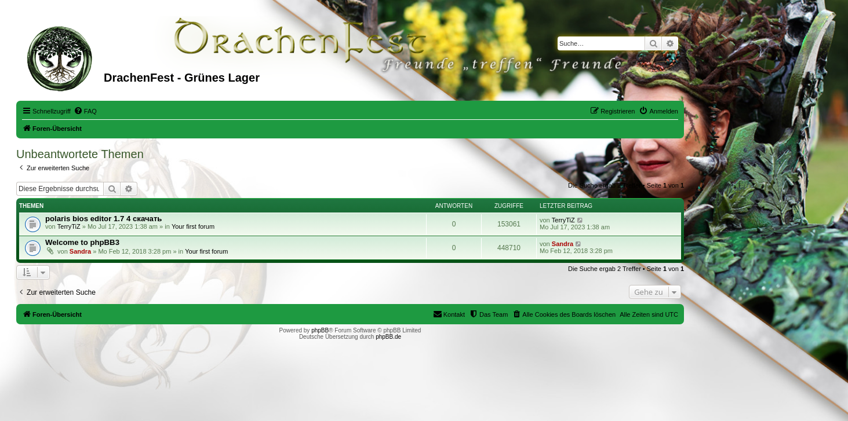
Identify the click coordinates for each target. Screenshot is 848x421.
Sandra (80, 251)
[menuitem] (85, 111)
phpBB (320, 330)
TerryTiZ (69, 226)
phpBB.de (388, 337)
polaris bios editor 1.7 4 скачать (103, 218)
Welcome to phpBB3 (82, 242)
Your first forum (193, 226)
